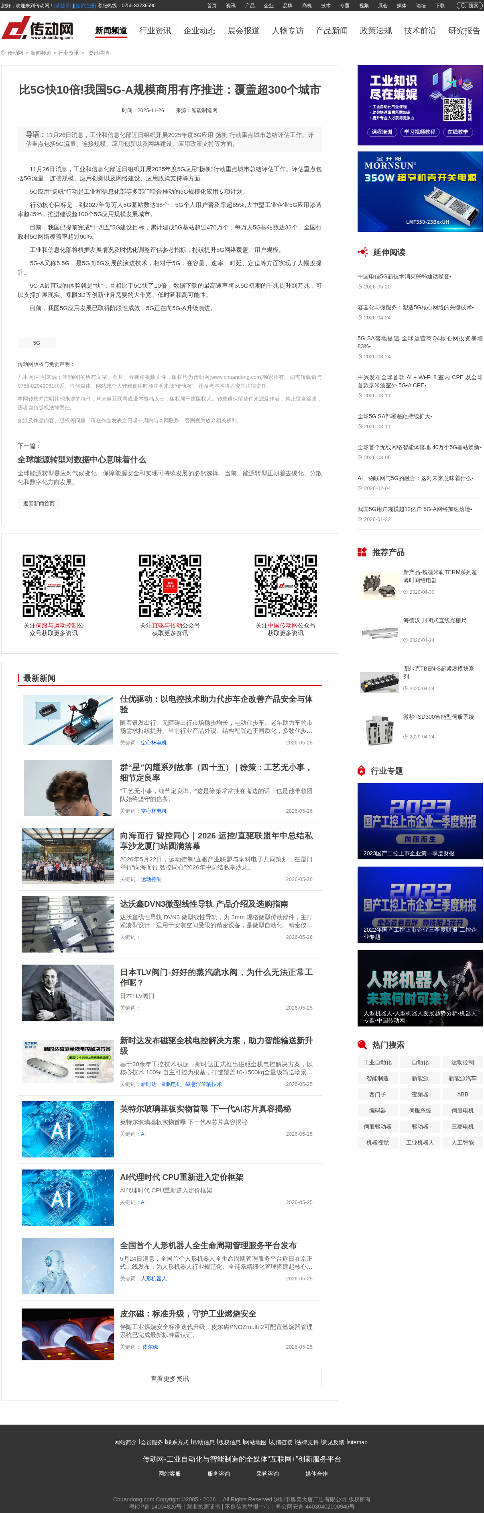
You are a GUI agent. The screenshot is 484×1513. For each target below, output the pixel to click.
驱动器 (420, 1126)
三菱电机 (462, 1126)
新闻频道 (111, 30)
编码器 (377, 1110)
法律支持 (307, 1442)
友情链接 (281, 1442)
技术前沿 (420, 30)
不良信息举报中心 (247, 1506)
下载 (440, 5)
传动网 (15, 53)
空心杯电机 (154, 743)
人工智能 (462, 1142)
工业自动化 (378, 1062)
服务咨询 (218, 1473)
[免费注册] (85, 5)
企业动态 (199, 30)
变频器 (420, 1094)
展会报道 (244, 30)
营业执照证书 (203, 1506)
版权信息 (229, 1442)
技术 (326, 5)
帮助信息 (203, 1442)
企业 (269, 5)
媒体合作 (316, 1473)
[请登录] (62, 5)
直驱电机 (171, 1084)
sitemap (358, 1442)
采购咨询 (267, 1473)
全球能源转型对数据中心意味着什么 (82, 459)
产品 (250, 5)
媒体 (402, 5)
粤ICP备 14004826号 (155, 1506)
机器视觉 (377, 1142)
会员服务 (151, 1442)
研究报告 (464, 30)
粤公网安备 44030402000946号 (315, 1506)
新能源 (420, 1078)
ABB (462, 1094)
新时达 (149, 1084)
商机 (307, 5)
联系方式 (177, 1442)
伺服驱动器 (378, 1126)
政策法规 (376, 30)
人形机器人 (154, 1279)
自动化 (420, 1062)
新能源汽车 (463, 1078)
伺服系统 (420, 1110)
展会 (383, 5)
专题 (345, 5)
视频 (364, 5)
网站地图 (255, 1442)
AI (143, 1134)
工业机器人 (420, 1142)
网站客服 (170, 1473)
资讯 (231, 5)
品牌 (288, 5)
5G (36, 343)
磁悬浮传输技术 (203, 1084)
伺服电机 (462, 1110)
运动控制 (151, 879)
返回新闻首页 (39, 504)
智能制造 (377, 1078)
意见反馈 (333, 1442)
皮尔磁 (149, 1347)
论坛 (421, 5)
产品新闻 (332, 30)
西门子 (377, 1094)
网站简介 (125, 1442)
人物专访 (288, 30)
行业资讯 (155, 30)
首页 (212, 5)
